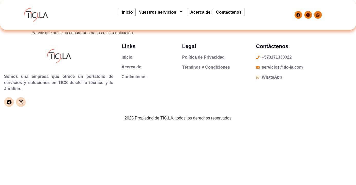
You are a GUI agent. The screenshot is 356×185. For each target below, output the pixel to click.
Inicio (127, 12)
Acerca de (200, 12)
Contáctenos (229, 12)
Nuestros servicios (162, 12)
